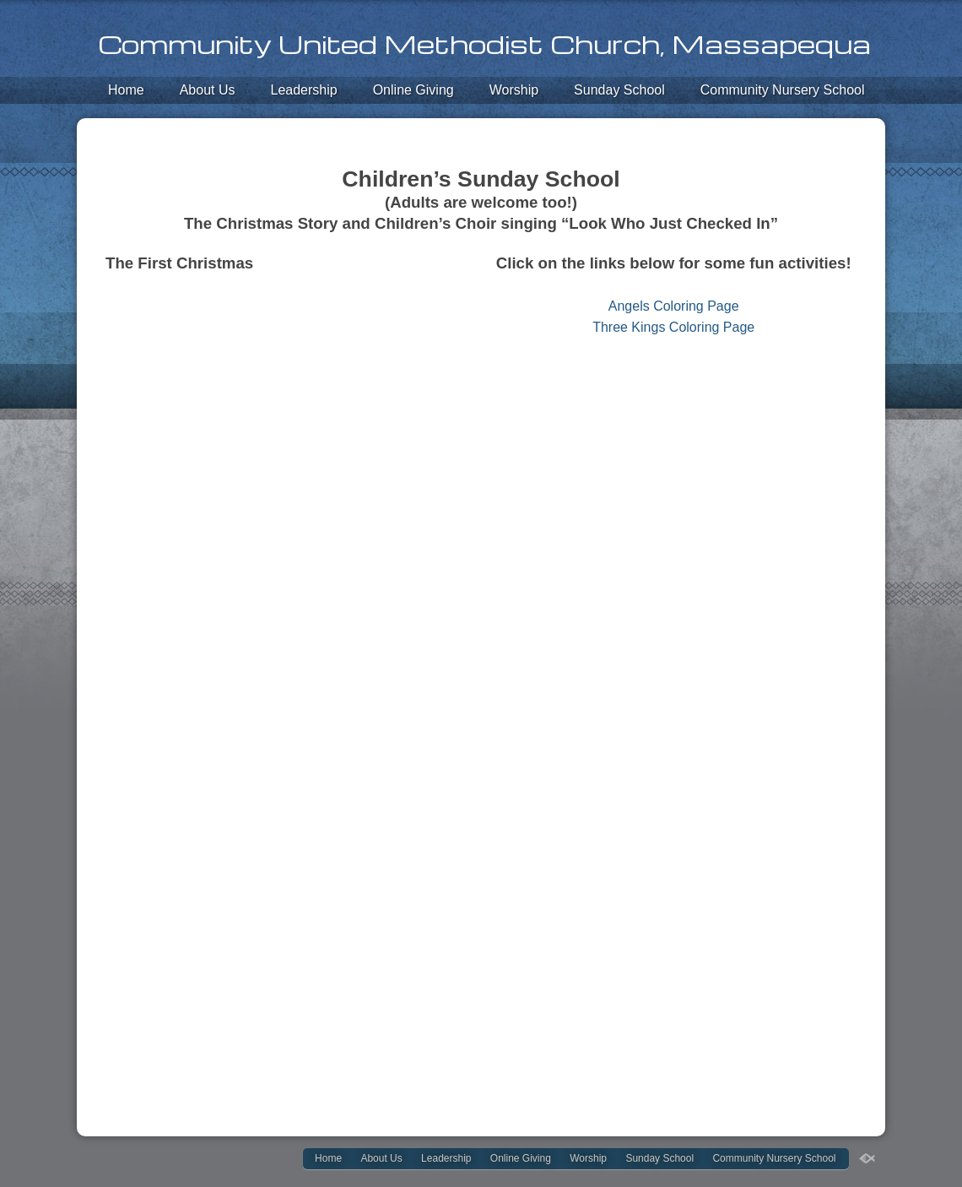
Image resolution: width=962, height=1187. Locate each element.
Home (126, 90)
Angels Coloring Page (673, 306)
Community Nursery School (782, 90)
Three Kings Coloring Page (673, 327)
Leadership (304, 90)
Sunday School (619, 90)
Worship (513, 90)
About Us (207, 90)
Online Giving (413, 90)
